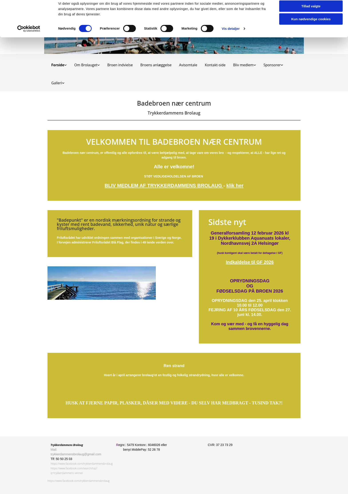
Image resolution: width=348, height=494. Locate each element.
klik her (234, 185)
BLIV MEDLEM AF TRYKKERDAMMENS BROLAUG (164, 185)
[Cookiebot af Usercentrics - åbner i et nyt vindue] (28, 46)
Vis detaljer (231, 46)
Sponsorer (272, 64)
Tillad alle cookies (311, 11)
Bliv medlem (243, 64)
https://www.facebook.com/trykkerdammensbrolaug (82, 464)
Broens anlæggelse (156, 64)
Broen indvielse (120, 64)
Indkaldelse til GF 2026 (250, 262)
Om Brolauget (85, 64)
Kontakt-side (215, 64)
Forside (57, 64)
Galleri (56, 82)
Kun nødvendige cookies (311, 37)
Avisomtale (188, 64)
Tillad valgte (310, 24)
